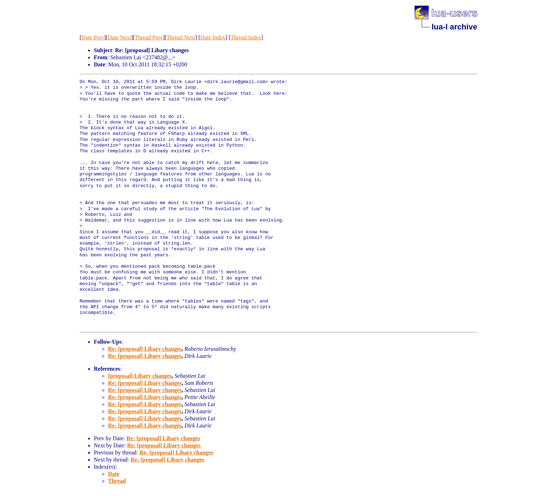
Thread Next (181, 37)
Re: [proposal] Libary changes (145, 349)
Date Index (213, 37)
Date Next (119, 37)
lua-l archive (454, 26)
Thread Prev (149, 37)
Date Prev (92, 37)
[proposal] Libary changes (140, 376)
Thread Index (246, 37)
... (170, 57)
